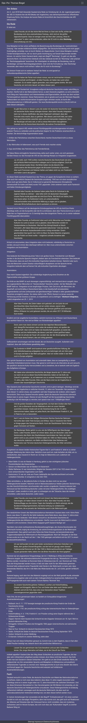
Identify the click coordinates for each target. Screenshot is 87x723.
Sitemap (31, 722)
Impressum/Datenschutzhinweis (47, 722)
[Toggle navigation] (82, 3)
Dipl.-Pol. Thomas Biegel (13, 3)
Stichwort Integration (70, 297)
